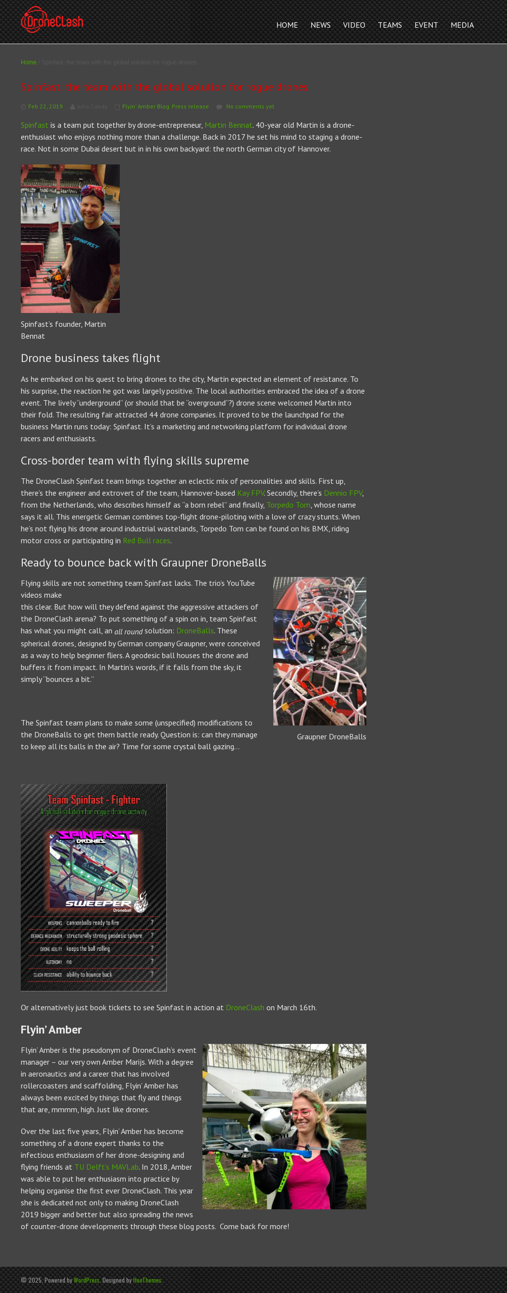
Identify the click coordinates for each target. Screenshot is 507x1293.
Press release (190, 106)
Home (29, 62)
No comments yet (250, 106)
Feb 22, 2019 (45, 106)
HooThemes (147, 1280)
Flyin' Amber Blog (145, 106)
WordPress (87, 1280)
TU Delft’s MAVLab (106, 1167)
